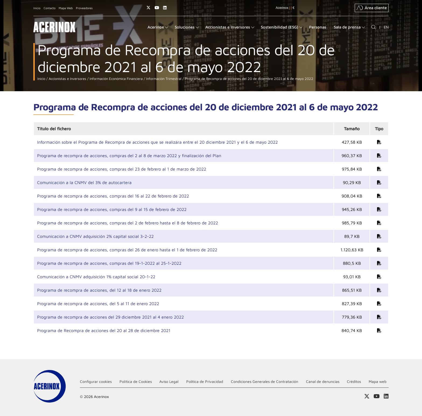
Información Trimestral (163, 78)
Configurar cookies (96, 381)
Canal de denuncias (322, 381)
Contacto (49, 8)
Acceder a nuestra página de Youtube (156, 8)
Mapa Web (66, 8)
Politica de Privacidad (204, 381)
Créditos (354, 381)
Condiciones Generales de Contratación (264, 381)
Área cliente (372, 7)
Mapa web (377, 381)
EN (386, 27)
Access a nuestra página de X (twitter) (148, 8)
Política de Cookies (135, 381)
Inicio (36, 8)
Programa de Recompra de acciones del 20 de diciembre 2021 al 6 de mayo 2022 (248, 78)
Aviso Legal (168, 381)
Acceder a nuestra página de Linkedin (165, 8)
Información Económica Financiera (116, 78)
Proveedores (84, 8)
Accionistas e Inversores (67, 78)
